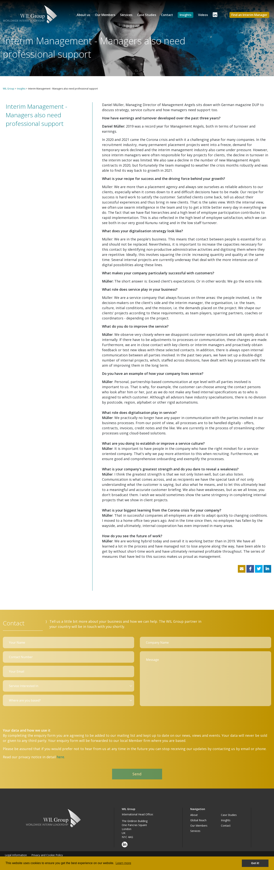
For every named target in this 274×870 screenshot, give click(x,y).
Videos (203, 15)
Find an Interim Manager (249, 15)
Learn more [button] (123, 863)
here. (61, 757)
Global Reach (198, 820)
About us (83, 15)
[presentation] (32, 716)
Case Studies (146, 15)
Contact (167, 15)
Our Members (105, 15)
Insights (185, 15)
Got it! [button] (255, 863)
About (194, 815)
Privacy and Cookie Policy (47, 855)
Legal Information (16, 855)
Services (126, 15)
